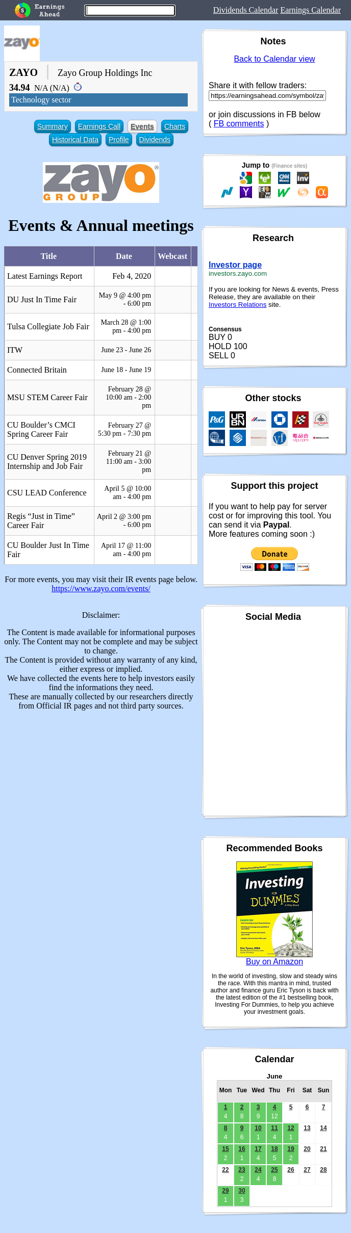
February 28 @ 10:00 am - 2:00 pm (128, 397)
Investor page (235, 264)
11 (274, 1128)
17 (258, 1148)
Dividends (154, 139)
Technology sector (41, 99)
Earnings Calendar (310, 10)
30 (241, 1190)
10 (258, 1128)
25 (274, 1169)
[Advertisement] (101, 790)
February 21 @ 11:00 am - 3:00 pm (129, 462)
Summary (52, 126)
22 (225, 1169)
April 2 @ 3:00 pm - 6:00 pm (124, 521)
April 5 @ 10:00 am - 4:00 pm (127, 493)
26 (290, 1169)
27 (307, 1169)
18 (274, 1148)
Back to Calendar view (274, 59)
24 (258, 1169)
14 (323, 1128)
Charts (174, 126)
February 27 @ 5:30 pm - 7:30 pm (124, 429)
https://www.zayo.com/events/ (101, 588)
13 (307, 1128)
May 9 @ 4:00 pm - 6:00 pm (125, 299)
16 (241, 1148)
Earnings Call (99, 126)
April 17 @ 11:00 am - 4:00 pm (126, 550)
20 (307, 1148)
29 (225, 1190)
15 (225, 1148)
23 (241, 1169)
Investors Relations (237, 304)
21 (323, 1148)
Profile (119, 139)
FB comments (239, 123)
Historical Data (75, 139)
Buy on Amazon (274, 961)
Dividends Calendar (246, 10)
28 (323, 1169)
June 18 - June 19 (126, 370)
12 (290, 1128)
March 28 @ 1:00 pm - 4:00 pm (126, 326)
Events (142, 126)
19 (290, 1148)
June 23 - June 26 (126, 350)
